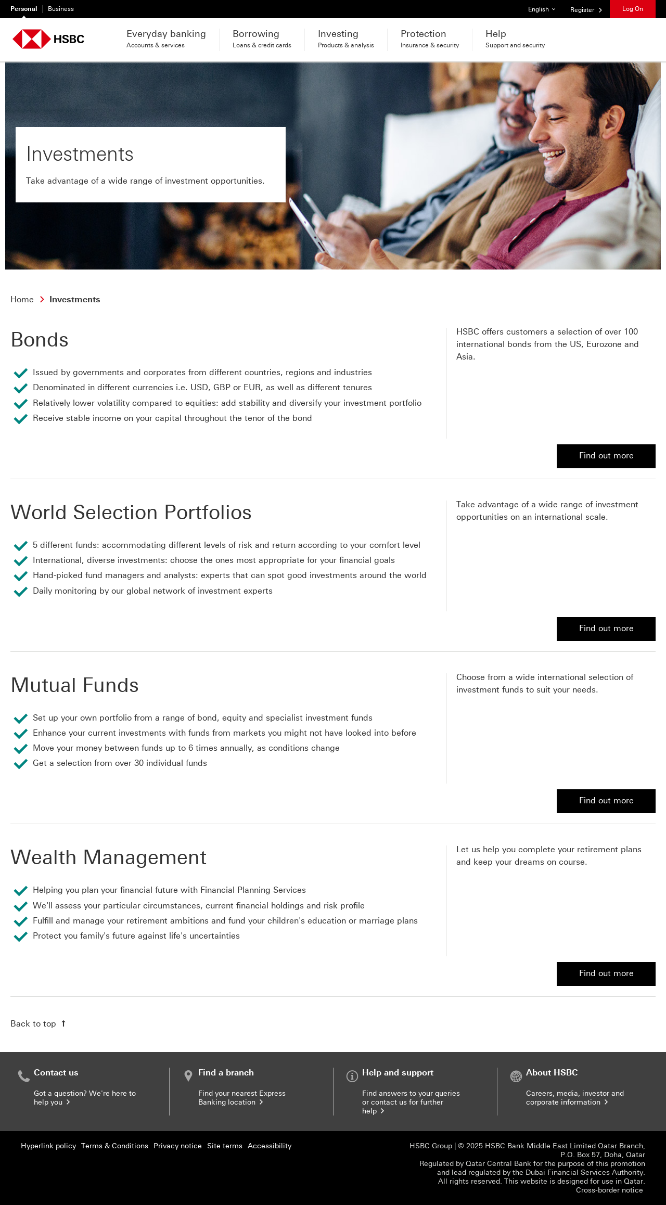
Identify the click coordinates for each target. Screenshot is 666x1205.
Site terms (224, 1146)
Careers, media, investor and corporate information (575, 1098)
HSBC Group (430, 1146)
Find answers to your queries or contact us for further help (411, 1102)
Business (61, 8)
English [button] (545, 6)
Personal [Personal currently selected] (23, 8)
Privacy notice (177, 1146)
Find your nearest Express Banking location (242, 1098)
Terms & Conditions (114, 1146)
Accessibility (269, 1146)
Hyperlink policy (48, 1146)
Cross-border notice (610, 1190)
